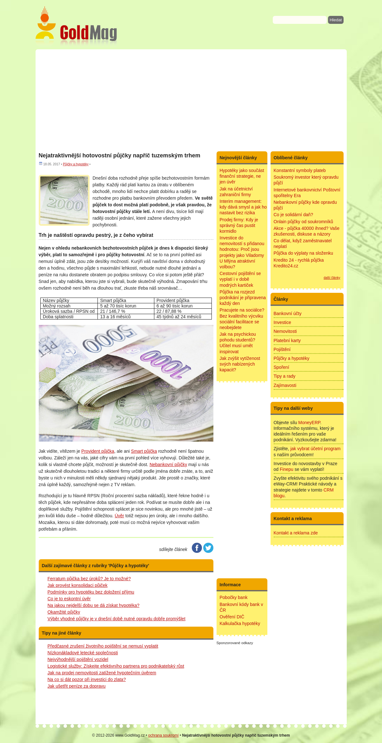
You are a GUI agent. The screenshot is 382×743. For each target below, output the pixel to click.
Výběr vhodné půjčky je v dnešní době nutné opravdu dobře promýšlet (116, 618)
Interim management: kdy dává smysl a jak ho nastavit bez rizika (243, 207)
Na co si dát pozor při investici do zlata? (87, 679)
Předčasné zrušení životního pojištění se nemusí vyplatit (103, 646)
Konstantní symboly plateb (300, 170)
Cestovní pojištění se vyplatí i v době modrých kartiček (240, 279)
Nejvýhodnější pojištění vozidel (78, 659)
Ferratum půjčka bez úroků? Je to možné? (89, 578)
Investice (282, 322)
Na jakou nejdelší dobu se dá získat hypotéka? (94, 605)
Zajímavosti (285, 385)
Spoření (281, 367)
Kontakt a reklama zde (296, 532)
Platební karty (287, 340)
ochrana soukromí (163, 735)
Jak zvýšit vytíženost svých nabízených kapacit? (240, 364)
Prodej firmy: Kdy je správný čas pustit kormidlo (239, 225)
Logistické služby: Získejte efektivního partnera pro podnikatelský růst (116, 666)
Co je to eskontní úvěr (69, 598)
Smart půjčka (144, 451)
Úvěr (119, 515)
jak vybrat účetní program (315, 448)
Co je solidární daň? (293, 214)
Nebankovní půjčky (168, 464)
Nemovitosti (285, 331)
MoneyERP (309, 422)
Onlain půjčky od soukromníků (303, 221)
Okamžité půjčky (64, 612)
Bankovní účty (288, 313)
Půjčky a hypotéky (76, 164)
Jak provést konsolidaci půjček (78, 585)
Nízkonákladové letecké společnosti (83, 652)
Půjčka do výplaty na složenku (303, 253)
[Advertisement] (191, 100)
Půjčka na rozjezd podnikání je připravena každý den (243, 297)
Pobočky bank (234, 597)
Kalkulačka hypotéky (240, 623)
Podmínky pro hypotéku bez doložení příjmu (91, 592)
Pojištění (282, 349)
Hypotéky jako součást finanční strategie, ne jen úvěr (242, 176)
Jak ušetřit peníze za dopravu (77, 686)
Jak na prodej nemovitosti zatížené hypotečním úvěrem (102, 672)
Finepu (286, 469)
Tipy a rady (285, 376)
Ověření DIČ (232, 616)
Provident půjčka (97, 451)
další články (332, 277)
